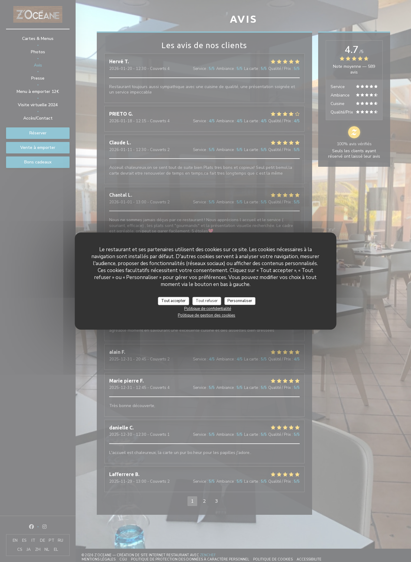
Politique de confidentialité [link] (207, 308)
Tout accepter (173, 301)
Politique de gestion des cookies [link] (206, 315)
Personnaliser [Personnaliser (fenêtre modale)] (239, 301)
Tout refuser (207, 301)
